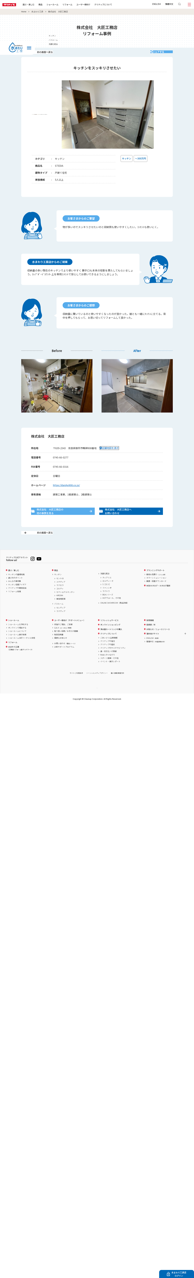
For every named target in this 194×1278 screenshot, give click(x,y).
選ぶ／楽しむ (13, 581)
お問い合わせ (65, 654)
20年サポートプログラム (64, 657)
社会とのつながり (107, 665)
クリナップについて (113, 4)
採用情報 (150, 631)
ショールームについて (17, 642)
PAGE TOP (97, 698)
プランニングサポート (155, 581)
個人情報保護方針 (117, 684)
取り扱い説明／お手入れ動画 (66, 642)
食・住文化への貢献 (108, 662)
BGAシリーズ (107, 605)
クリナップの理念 (107, 652)
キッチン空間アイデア (17, 595)
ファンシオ (107, 598)
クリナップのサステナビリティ (113, 658)
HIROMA (59, 606)
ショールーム (62, 4)
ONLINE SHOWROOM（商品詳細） (114, 613)
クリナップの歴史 (107, 655)
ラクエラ (60, 596)
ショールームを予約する (18, 635)
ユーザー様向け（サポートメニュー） (69, 631)
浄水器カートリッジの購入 (111, 640)
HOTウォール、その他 (111, 608)
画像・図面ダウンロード (156, 592)
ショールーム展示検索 (17, 645)
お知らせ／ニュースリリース (158, 640)
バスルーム (58, 614)
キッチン (58, 585)
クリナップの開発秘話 (17, 598)
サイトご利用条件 (76, 684)
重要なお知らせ (60, 648)
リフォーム (77, 4)
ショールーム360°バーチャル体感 (21, 648)
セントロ (60, 589)
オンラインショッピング (110, 635)
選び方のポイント (15, 588)
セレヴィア (60, 618)
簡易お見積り (156, 585)
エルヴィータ (107, 591)
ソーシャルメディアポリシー (97, 684)
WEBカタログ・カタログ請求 (158, 596)
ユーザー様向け (93, 4)
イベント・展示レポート (110, 672)
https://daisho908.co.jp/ (66, 489)
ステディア (60, 592)
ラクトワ (106, 602)
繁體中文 (169, 3)
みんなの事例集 (14, 592)
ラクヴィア (60, 622)
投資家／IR (150, 635)
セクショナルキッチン (65, 602)
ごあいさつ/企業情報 (108, 648)
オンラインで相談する (17, 638)
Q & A (63, 638)
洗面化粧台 (104, 584)
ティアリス (106, 588)
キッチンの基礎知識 (16, 585)
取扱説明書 (58, 645)
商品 (56, 581)
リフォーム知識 (14, 602)
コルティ (60, 599)
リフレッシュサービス (109, 631)
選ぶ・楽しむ (38, 4)
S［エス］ (106, 595)
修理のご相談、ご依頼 (63, 635)
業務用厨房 (60, 609)
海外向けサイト (152, 644)
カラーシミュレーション (156, 588)
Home (23, 12)
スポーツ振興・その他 (109, 669)
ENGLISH (156, 3)
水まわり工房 (37, 12)
